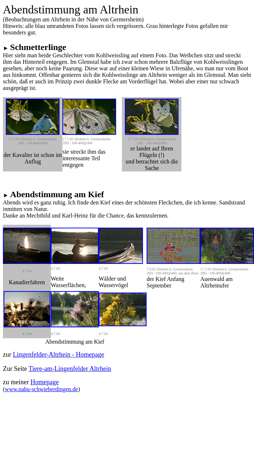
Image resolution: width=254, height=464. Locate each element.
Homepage (44, 382)
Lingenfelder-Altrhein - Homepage (58, 354)
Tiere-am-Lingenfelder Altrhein (70, 368)
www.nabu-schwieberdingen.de (41, 389)
